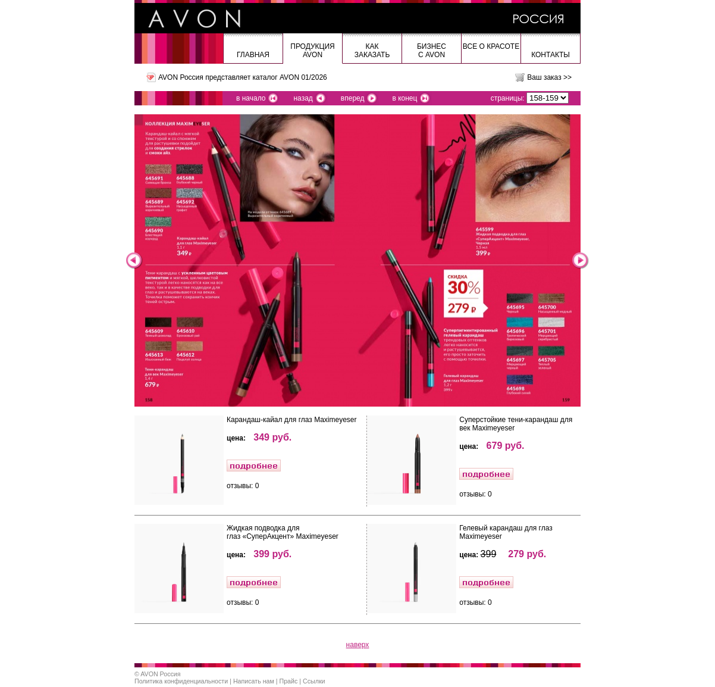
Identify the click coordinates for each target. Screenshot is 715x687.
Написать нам (253, 681)
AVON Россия (160, 673)
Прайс (289, 681)
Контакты (550, 55)
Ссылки (314, 681)
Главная (253, 55)
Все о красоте (491, 46)
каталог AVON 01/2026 (289, 77)
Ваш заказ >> (549, 77)
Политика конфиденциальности (181, 681)
